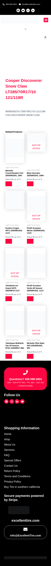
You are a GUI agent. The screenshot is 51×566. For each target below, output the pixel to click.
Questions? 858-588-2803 (25, 379)
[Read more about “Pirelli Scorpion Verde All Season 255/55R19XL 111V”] (30, 298)
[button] (46, 20)
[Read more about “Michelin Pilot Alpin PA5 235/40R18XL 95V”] (30, 356)
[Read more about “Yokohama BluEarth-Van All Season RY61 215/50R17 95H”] (8, 356)
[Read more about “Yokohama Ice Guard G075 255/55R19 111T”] (8, 298)
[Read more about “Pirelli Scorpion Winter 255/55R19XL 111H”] (30, 241)
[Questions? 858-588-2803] (25, 372)
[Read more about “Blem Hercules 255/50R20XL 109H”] (30, 183)
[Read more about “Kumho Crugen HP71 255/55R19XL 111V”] (8, 241)
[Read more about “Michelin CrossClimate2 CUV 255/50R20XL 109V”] (8, 183)
